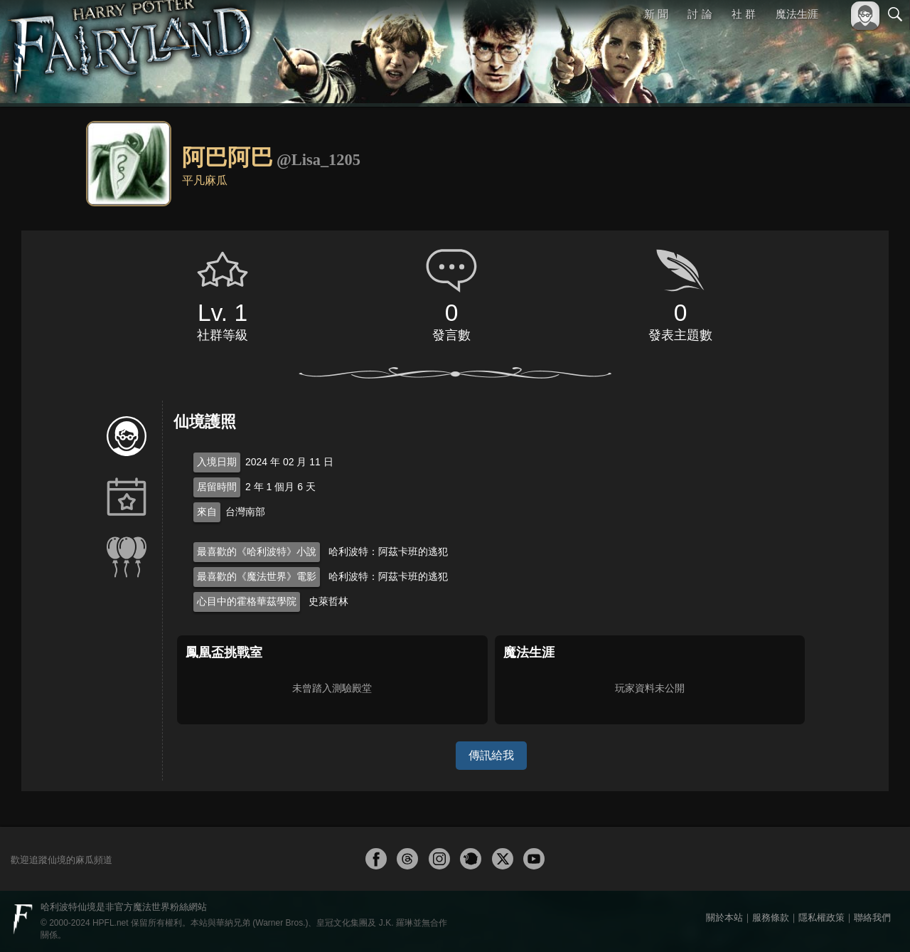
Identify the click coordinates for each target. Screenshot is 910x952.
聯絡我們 (872, 917)
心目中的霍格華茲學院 (246, 601)
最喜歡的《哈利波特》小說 (256, 551)
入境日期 (217, 461)
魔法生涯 (797, 14)
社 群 (744, 14)
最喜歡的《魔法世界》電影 (256, 576)
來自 (207, 511)
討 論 (700, 14)
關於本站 (724, 917)
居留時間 (217, 486)
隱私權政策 (821, 917)
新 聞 (656, 14)
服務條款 (770, 917)
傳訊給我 (491, 755)
